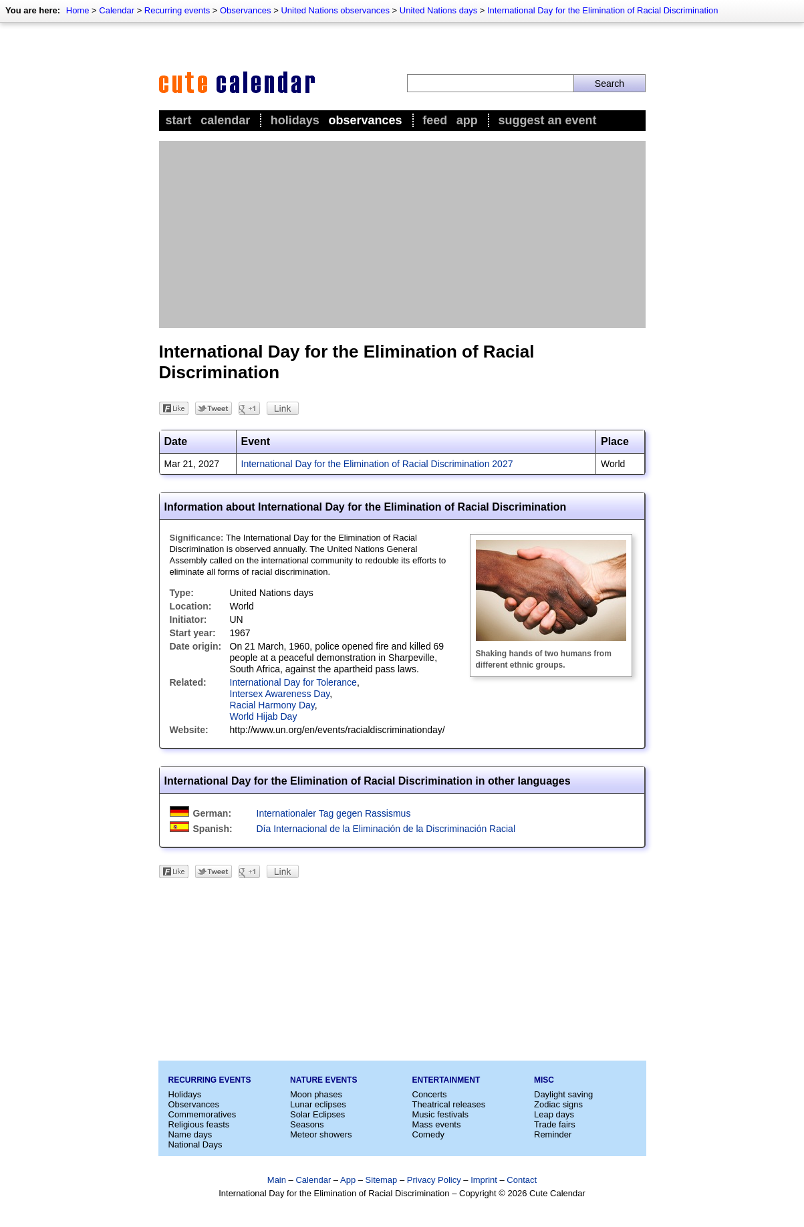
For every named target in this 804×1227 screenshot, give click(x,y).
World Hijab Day (263, 716)
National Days (195, 1144)
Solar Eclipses (317, 1114)
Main (276, 1180)
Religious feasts (199, 1124)
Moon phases (316, 1094)
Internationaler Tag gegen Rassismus (334, 813)
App (467, 120)
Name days (190, 1134)
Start (179, 120)
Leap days (554, 1114)
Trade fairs (554, 1124)
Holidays (295, 120)
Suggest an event (547, 120)
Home (78, 10)
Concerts (429, 1094)
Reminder (552, 1134)
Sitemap (382, 1180)
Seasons (307, 1124)
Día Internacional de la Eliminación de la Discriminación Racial (386, 828)
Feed (434, 120)
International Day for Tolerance (293, 682)
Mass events (436, 1124)
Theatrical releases (449, 1104)
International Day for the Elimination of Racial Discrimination (602, 10)
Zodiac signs (558, 1104)
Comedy (428, 1134)
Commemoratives (202, 1114)
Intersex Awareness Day (280, 693)
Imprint (484, 1180)
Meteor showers (321, 1134)
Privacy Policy (434, 1180)
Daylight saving (563, 1094)
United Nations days (438, 10)
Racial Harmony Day (272, 705)
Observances (245, 10)
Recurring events (177, 10)
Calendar (116, 10)
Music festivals (440, 1114)
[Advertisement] (402, 234)
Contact (522, 1180)
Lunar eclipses (318, 1104)
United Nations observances (335, 10)
